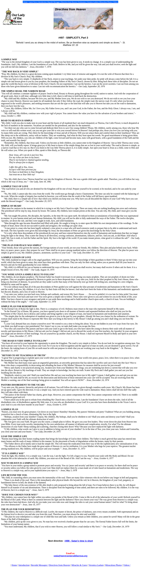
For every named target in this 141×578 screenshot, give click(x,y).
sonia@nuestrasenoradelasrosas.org (70, 556)
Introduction (24, 565)
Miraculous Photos (113, 565)
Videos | (126, 565)
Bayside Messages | (39, 565)
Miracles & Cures (79, 565)
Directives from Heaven (59, 565)
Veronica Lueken (96, 565)
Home (14, 565)
